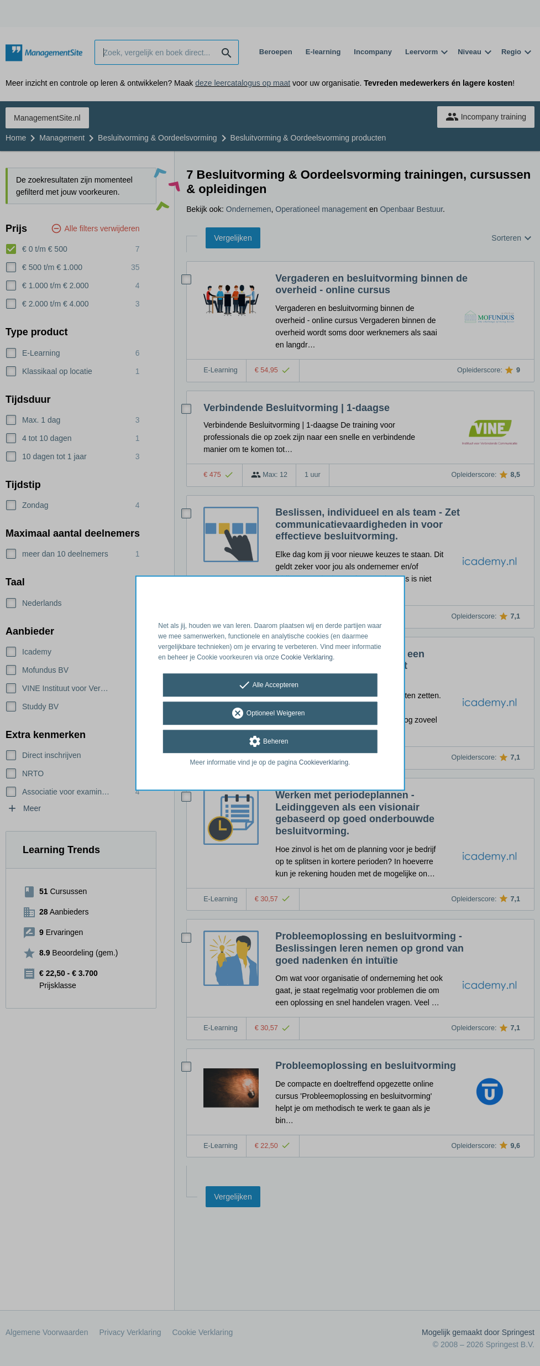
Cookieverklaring (323, 763)
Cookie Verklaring (307, 657)
